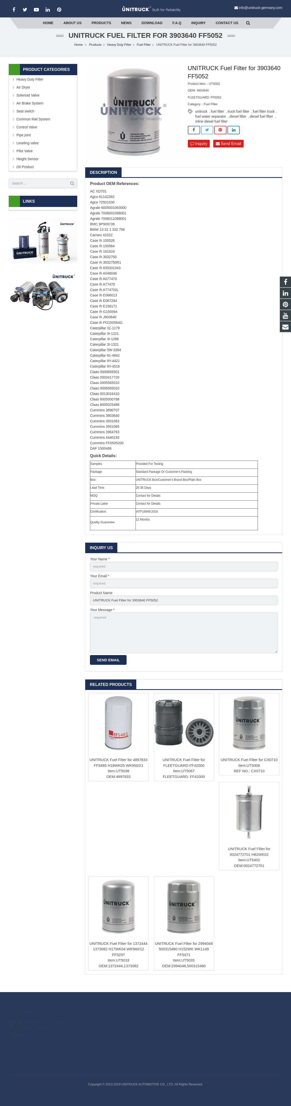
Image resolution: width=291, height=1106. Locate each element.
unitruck (201, 118)
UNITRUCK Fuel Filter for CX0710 (249, 768)
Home (78, 51)
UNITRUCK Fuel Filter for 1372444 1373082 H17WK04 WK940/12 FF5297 (118, 957)
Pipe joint (23, 141)
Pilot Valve (24, 157)
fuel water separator (210, 123)
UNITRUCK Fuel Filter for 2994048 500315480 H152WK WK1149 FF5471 (184, 957)
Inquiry (198, 150)
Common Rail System (33, 125)
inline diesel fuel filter (211, 128)
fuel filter (217, 118)
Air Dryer (23, 94)
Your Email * (99, 583)
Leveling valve (27, 149)
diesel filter (237, 123)
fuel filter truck (264, 118)
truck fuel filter (238, 118)
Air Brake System (29, 109)
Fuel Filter (144, 51)
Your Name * (100, 565)
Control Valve (26, 133)
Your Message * (102, 617)
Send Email (228, 150)
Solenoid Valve (27, 101)
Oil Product (25, 173)
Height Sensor (27, 165)
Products (95, 51)
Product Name (101, 600)
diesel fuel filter (261, 123)
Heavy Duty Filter (119, 51)
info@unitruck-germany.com (260, 8)
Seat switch (25, 117)
